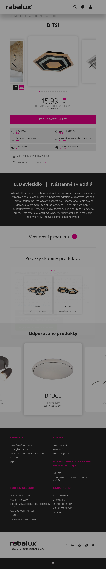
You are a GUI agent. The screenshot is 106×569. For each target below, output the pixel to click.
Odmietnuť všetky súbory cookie (39, 304)
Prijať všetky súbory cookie (36, 311)
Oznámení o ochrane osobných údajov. (33, 289)
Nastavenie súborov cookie (36, 296)
